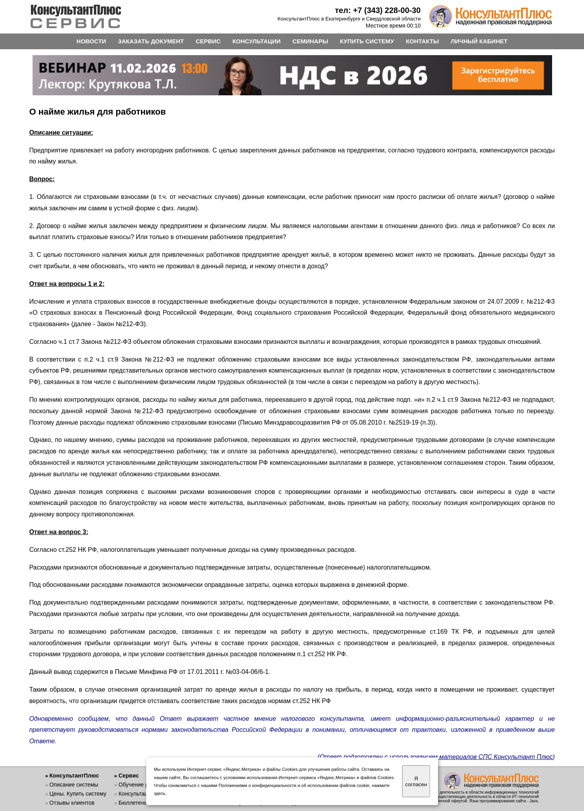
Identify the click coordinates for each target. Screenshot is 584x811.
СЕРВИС (208, 41)
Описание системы (74, 784)
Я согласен (416, 781)
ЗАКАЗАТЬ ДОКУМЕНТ (151, 41)
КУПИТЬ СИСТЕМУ (367, 41)
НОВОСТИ (91, 41)
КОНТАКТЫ (422, 41)
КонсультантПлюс (74, 775)
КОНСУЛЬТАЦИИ (256, 41)
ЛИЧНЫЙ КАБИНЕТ (479, 41)
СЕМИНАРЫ (310, 41)
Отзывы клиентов (72, 803)
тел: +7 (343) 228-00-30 (378, 10)
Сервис (129, 775)
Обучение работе (141, 784)
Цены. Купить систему (78, 794)
